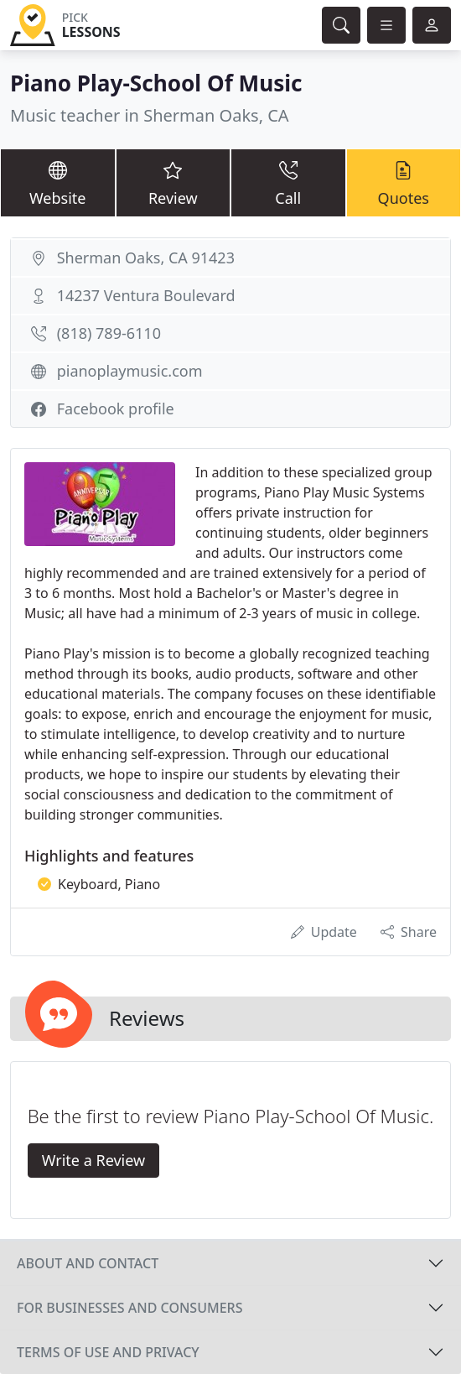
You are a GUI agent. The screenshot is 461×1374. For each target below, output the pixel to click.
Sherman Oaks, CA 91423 (146, 257)
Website (57, 182)
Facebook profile (115, 408)
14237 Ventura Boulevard (146, 295)
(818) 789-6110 (109, 333)
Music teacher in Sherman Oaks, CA (149, 115)
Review (173, 182)
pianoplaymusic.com (130, 371)
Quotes (404, 182)
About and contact (87, 1263)
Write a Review (93, 1160)
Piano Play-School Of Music (156, 83)
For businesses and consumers (129, 1308)
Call (288, 182)
